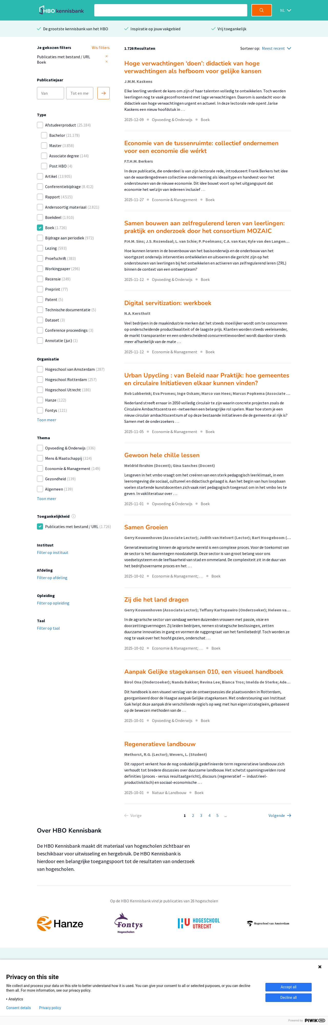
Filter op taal (48, 628)
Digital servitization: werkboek (167, 303)
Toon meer (46, 419)
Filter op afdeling (52, 577)
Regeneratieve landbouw (160, 744)
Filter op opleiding (53, 603)
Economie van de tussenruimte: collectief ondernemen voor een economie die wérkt (201, 147)
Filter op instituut (52, 552)
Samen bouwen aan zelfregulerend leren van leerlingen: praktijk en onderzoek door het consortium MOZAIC (204, 227)
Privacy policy (50, 1008)
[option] (164, 923)
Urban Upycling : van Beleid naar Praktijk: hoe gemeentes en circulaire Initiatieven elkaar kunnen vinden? (206, 379)
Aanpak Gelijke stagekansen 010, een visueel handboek (203, 672)
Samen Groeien (146, 527)
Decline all (288, 997)
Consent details (18, 1008)
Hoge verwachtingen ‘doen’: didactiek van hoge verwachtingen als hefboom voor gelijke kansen (192, 67)
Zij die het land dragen (156, 600)
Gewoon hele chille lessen (162, 455)
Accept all (288, 987)
